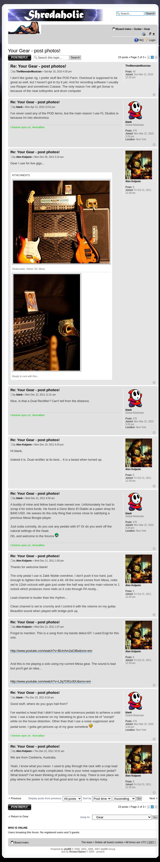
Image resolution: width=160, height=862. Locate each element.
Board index (124, 29)
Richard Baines (77, 851)
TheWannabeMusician (29, 71)
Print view (144, 34)
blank (19, 107)
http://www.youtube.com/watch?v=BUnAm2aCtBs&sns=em (51, 651)
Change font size (151, 34)
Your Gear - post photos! (34, 50)
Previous (16, 798)
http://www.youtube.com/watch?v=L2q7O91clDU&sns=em (50, 681)
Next (152, 798)
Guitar (138, 29)
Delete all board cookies (109, 842)
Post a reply (19, 58)
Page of (137, 57)
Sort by (97, 798)
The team (87, 842)
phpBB (67, 849)
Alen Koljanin (24, 157)
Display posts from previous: (55, 798)
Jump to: (85, 817)
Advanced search (145, 17)
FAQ (141, 40)
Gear (147, 29)
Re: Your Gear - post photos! (38, 66)
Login (152, 40)
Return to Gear (20, 816)
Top (154, 94)
